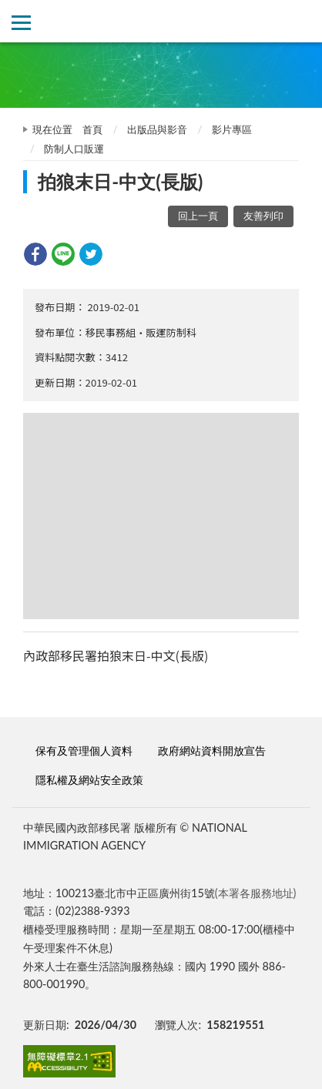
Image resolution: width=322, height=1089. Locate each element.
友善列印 (263, 215)
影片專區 (232, 129)
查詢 (301, 21)
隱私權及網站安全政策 (89, 779)
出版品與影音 (157, 129)
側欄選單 (21, 22)
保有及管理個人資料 (83, 750)
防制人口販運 (74, 148)
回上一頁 (198, 215)
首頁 (92, 129)
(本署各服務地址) (256, 893)
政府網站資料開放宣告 (212, 750)
